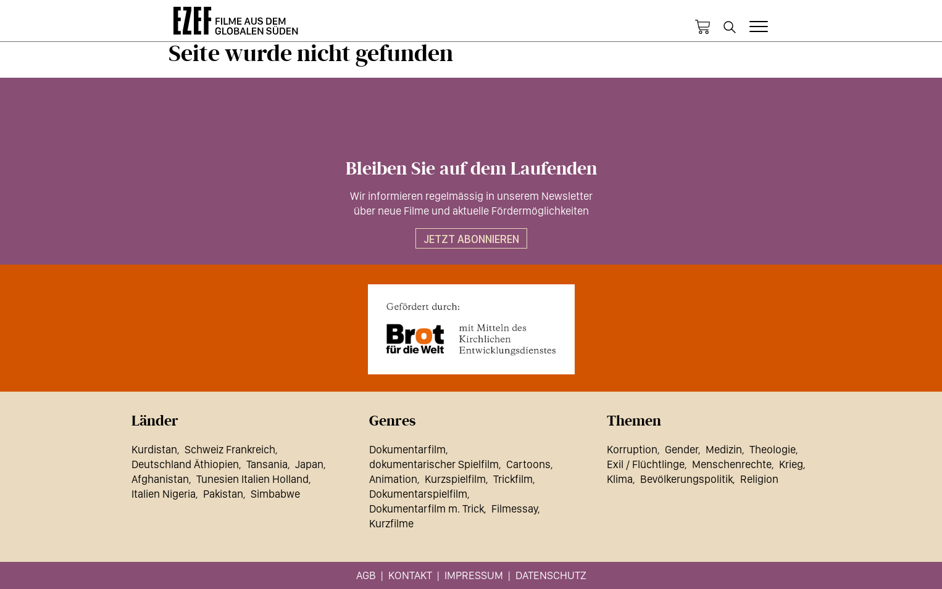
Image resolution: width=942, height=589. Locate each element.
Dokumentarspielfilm (418, 493)
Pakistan (223, 493)
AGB (366, 575)
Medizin (724, 449)
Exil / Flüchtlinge (646, 464)
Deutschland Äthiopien (185, 464)
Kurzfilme (391, 523)
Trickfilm (513, 478)
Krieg (791, 464)
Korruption (632, 449)
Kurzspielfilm (455, 478)
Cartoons (528, 464)
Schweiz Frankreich (230, 449)
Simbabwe (275, 493)
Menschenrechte (732, 464)
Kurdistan (154, 449)
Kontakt (410, 575)
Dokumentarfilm (407, 449)
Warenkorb (702, 27)
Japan (309, 464)
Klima (620, 478)
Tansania (267, 464)
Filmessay (514, 508)
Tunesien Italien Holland (252, 478)
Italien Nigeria (163, 493)
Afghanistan (160, 478)
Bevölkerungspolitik (686, 478)
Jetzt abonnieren (471, 239)
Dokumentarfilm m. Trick (426, 508)
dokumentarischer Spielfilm (434, 464)
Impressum (473, 575)
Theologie (772, 449)
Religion (759, 478)
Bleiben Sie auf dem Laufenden (471, 169)
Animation (393, 478)
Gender (681, 449)
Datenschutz (550, 575)
